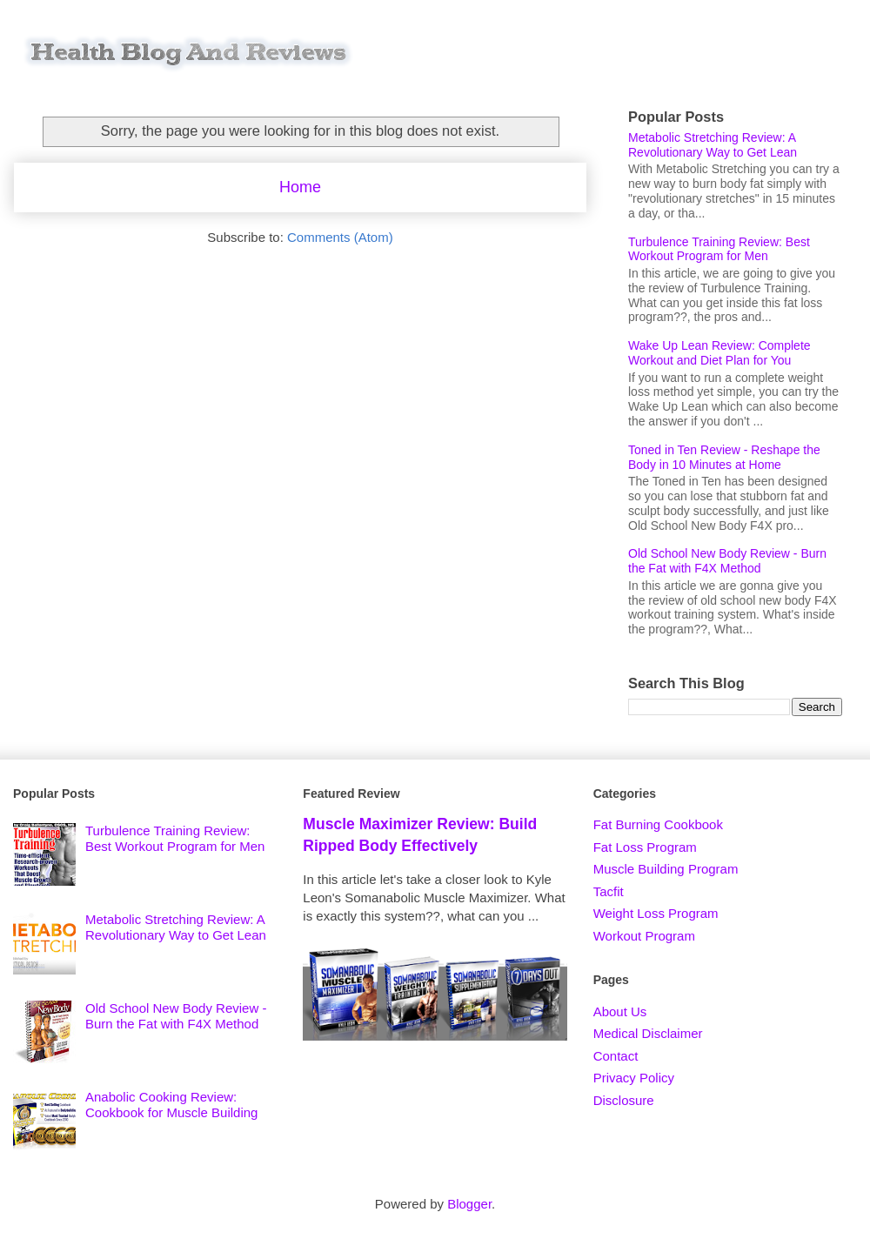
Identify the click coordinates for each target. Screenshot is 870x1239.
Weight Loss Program (656, 913)
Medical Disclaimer (648, 1033)
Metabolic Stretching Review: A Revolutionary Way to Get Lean (712, 145)
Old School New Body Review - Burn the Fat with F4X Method (727, 560)
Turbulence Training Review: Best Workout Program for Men (719, 249)
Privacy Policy (633, 1077)
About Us (620, 1011)
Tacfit (608, 891)
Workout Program (644, 935)
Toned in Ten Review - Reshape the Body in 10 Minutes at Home (724, 457)
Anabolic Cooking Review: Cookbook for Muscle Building (171, 1104)
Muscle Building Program (666, 868)
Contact (616, 1055)
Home (300, 187)
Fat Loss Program (645, 847)
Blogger (469, 1203)
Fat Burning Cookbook (658, 824)
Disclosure (623, 1100)
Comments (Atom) (340, 237)
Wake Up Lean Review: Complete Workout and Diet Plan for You (719, 352)
